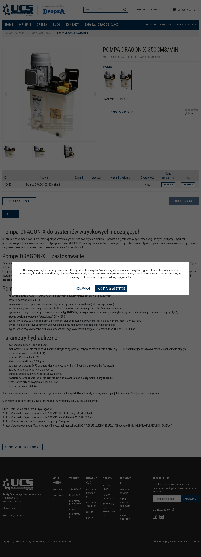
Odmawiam (83, 288)
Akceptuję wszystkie (111, 288)
